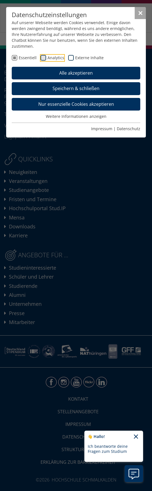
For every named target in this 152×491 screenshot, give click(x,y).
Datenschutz (128, 128)
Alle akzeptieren (76, 73)
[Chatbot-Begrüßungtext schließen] (136, 437)
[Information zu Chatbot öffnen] (134, 473)
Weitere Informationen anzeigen (76, 116)
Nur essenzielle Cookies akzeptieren (76, 104)
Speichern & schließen (76, 88)
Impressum (101, 128)
